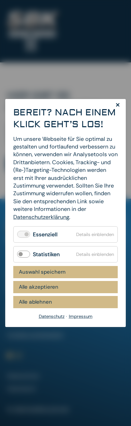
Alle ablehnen (35, 301)
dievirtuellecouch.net (42, 409)
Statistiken (46, 254)
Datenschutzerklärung (41, 216)
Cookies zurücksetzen (35, 334)
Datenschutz (23, 376)
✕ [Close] (117, 105)
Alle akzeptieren (38, 286)
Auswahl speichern (42, 271)
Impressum (21, 388)
